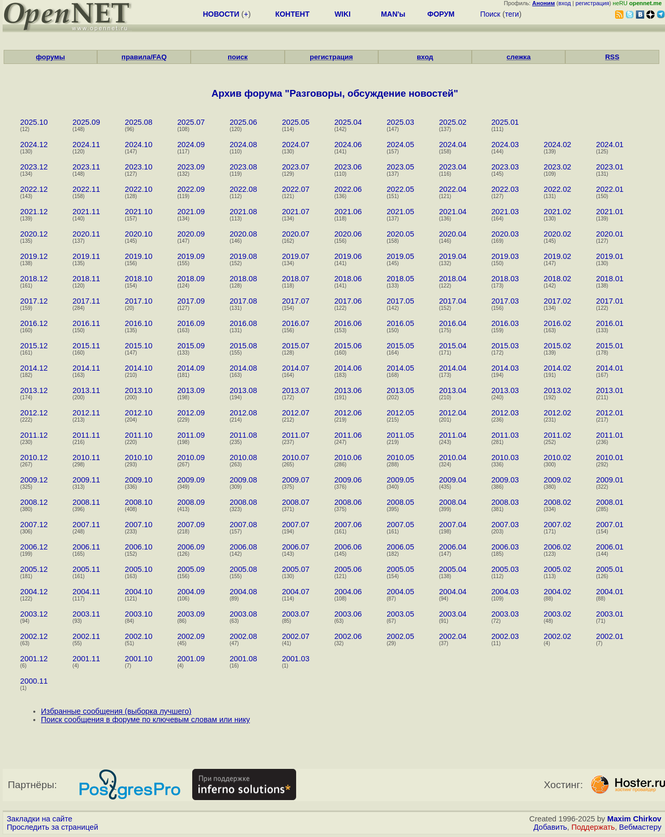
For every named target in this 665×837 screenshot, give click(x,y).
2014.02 (557, 368)
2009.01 (609, 480)
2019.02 (557, 256)
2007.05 (400, 524)
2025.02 (453, 122)
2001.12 (34, 659)
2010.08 (243, 457)
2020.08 (243, 234)
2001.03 (296, 659)
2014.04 (453, 368)
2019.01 (609, 256)
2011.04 (453, 435)
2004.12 (34, 591)
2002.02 (557, 636)
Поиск (490, 14)
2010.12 (34, 457)
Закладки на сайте (39, 819)
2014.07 (296, 368)
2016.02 (557, 323)
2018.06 (348, 278)
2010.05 (400, 457)
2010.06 (348, 457)
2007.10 (138, 524)
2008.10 (138, 502)
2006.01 (609, 547)
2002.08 (243, 636)
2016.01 (609, 323)
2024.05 (400, 144)
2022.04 (453, 189)
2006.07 (296, 547)
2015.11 (86, 346)
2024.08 (243, 144)
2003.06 (348, 614)
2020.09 (191, 234)
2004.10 (138, 591)
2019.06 (348, 256)
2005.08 (243, 569)
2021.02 (557, 211)
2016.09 (191, 323)
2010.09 (191, 457)
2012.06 (348, 413)
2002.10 (138, 636)
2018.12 (34, 278)
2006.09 (191, 547)
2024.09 (191, 144)
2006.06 (348, 547)
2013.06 (348, 390)
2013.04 (453, 390)
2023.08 (243, 167)
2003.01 (609, 614)
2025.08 (138, 122)
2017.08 (243, 301)
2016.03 (505, 323)
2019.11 (86, 256)
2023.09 (191, 167)
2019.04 (453, 256)
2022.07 (296, 189)
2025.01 (505, 122)
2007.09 (191, 524)
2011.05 (400, 435)
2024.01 (609, 144)
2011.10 (138, 435)
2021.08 (243, 211)
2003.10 (138, 614)
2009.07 (296, 480)
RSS (612, 57)
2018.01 (609, 278)
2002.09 (191, 636)
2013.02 (557, 390)
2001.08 (243, 659)
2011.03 (505, 435)
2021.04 (453, 211)
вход (564, 3)
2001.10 (138, 659)
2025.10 (34, 122)
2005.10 (138, 569)
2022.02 (557, 189)
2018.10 (138, 278)
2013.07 (296, 390)
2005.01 (609, 569)
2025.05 (296, 122)
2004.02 (557, 591)
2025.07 (191, 122)
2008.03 (505, 502)
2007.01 (609, 524)
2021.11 (86, 211)
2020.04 (453, 234)
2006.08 (243, 547)
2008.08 (243, 502)
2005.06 (348, 569)
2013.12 (34, 390)
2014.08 (243, 368)
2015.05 (400, 346)
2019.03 (505, 256)
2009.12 (34, 480)
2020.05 (400, 234)
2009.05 (400, 480)
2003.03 (505, 614)
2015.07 (296, 346)
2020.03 (505, 234)
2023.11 (86, 167)
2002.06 (348, 636)
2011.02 (557, 435)
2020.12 (34, 234)
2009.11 (86, 480)
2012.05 (400, 413)
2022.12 (34, 189)
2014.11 (86, 368)
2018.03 (505, 278)
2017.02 (557, 301)
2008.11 (86, 502)
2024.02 (557, 144)
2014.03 (505, 368)
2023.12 (34, 167)
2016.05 (400, 323)
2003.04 (453, 614)
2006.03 (505, 547)
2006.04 (453, 547)
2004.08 (243, 591)
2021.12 (34, 211)
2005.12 (34, 569)
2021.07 (296, 211)
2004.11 (86, 591)
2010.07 (296, 457)
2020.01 (609, 234)
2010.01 (609, 457)
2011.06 (348, 435)
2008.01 (609, 502)
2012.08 (243, 413)
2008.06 (348, 502)
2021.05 (400, 211)
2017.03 (505, 301)
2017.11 (86, 301)
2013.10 (138, 390)
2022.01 (609, 189)
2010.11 (86, 457)
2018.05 (400, 278)
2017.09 (191, 301)
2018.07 (296, 278)
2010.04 (453, 457)
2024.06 (348, 144)
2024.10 (138, 144)
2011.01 (609, 435)
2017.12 (34, 301)
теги (512, 14)
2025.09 (86, 122)
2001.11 (86, 659)
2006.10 (138, 547)
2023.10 (138, 167)
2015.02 (557, 346)
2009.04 (453, 480)
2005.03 (505, 569)
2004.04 (453, 591)
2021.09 (191, 211)
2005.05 (400, 569)
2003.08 (243, 614)
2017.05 (400, 301)
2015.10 (138, 346)
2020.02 (557, 234)
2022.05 (400, 189)
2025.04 (348, 122)
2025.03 (400, 122)
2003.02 (557, 614)
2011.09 (191, 435)
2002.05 (400, 636)
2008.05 (400, 502)
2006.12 (34, 547)
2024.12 (34, 144)
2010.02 (557, 457)
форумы (50, 57)
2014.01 (609, 368)
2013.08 (243, 390)
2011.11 (86, 435)
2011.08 (243, 435)
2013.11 (86, 390)
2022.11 (86, 189)
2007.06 (348, 524)
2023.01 (609, 167)
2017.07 (296, 301)
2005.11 (86, 569)
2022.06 (348, 189)
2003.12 (34, 614)
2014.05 (400, 368)
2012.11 (86, 413)
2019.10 (138, 256)
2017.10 (138, 301)
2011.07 (296, 435)
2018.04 (453, 278)
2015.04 (453, 346)
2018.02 (557, 278)
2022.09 (191, 189)
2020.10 (138, 234)
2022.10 (138, 189)
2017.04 (453, 301)
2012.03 (505, 413)
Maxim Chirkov (634, 819)
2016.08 (243, 323)
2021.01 (609, 211)
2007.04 (453, 524)
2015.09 (191, 346)
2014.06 (348, 368)
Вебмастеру (640, 827)
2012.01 (609, 413)
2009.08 (243, 480)
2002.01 (609, 636)
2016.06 (348, 323)
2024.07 (296, 144)
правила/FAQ (144, 57)
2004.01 (609, 591)
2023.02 (557, 167)
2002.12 (34, 636)
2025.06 (243, 122)
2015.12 (34, 346)
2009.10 (138, 480)
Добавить (550, 827)
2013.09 (191, 390)
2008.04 (453, 502)
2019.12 (34, 256)
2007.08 (243, 524)
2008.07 (296, 502)
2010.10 (138, 457)
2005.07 (296, 569)
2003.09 (191, 614)
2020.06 (348, 234)
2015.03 (505, 346)
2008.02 (557, 502)
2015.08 (243, 346)
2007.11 (86, 524)
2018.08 (243, 278)
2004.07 (296, 591)
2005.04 (453, 569)
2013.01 (609, 390)
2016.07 (296, 323)
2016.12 (34, 323)
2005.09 (191, 569)
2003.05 (400, 614)
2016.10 (138, 323)
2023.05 (400, 167)
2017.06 (348, 301)
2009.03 (505, 480)
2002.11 (86, 636)
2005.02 (557, 569)
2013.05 (400, 390)
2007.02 (557, 524)
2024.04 (453, 144)
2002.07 (296, 636)
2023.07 (296, 167)
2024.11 (86, 144)
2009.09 (191, 480)
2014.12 (34, 368)
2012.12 (34, 413)
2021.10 (138, 211)
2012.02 (557, 413)
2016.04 (453, 323)
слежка (518, 57)
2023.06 (348, 167)
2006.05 (400, 547)
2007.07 (296, 524)
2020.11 (86, 234)
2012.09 (191, 413)
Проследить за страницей (52, 827)
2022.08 (243, 189)
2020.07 (296, 234)
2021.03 (505, 211)
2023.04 (453, 167)
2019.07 (296, 256)
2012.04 (453, 413)
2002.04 (453, 636)
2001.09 (191, 659)
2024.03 (505, 144)
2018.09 (191, 278)
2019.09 (191, 256)
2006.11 (86, 547)
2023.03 (505, 167)
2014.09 (191, 368)
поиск (237, 57)
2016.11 (86, 323)
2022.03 (505, 189)
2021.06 (348, 211)
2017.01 (609, 301)
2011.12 (34, 435)
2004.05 (400, 591)
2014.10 (138, 368)
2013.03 (505, 390)
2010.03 (505, 457)
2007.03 (505, 524)
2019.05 (400, 256)
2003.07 (296, 614)
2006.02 (557, 547)
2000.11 (34, 681)
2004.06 (348, 591)
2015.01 (609, 346)
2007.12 (34, 524)
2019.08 (243, 256)
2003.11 (86, 614)
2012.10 (138, 413)
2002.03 (505, 636)
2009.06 (348, 480)
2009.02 (557, 480)
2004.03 (505, 591)
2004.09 (191, 591)
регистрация (592, 3)
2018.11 (86, 278)
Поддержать (593, 827)
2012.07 (296, 413)
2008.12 (34, 502)
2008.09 (191, 502)
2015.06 (348, 346)
